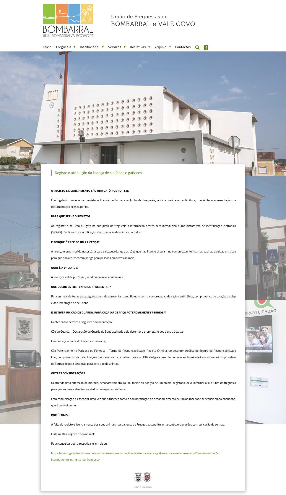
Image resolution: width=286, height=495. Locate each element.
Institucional (89, 47)
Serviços (114, 47)
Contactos (183, 47)
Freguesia (63, 47)
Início (47, 47)
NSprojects (147, 486)
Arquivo (161, 47)
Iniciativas (138, 47)
